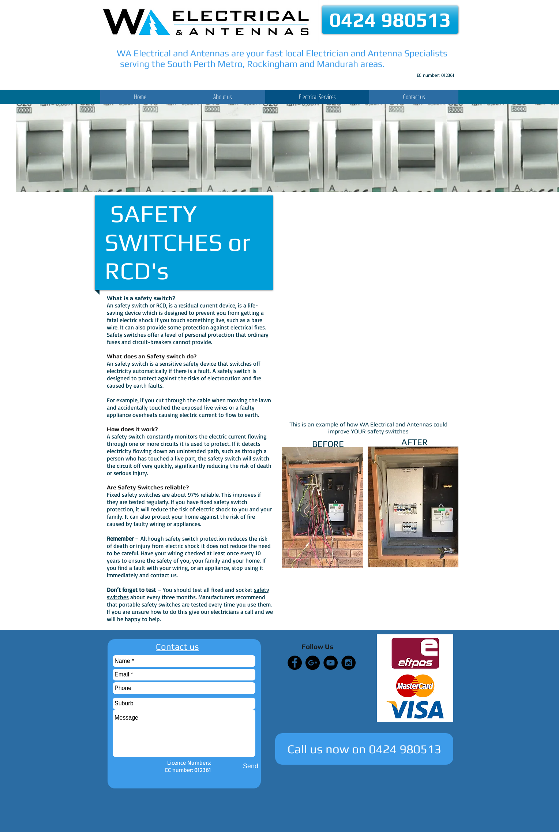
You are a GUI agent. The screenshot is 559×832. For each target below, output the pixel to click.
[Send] (250, 766)
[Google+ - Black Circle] (312, 663)
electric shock (182, 545)
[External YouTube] (368, 246)
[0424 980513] (390, 19)
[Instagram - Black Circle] (348, 663)
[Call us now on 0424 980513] (364, 749)
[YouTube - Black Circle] (330, 663)
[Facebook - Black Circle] (295, 663)
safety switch (131, 305)
